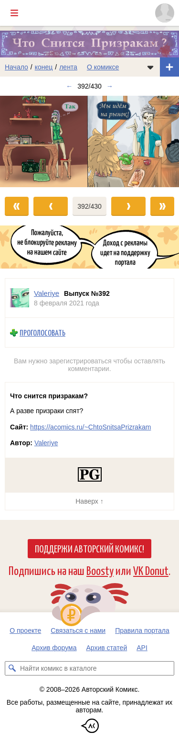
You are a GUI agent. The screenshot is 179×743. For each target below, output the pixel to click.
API (142, 648)
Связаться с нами (78, 630)
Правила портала (142, 630)
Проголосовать (42, 332)
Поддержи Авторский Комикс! (89, 548)
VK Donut (150, 570)
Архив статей (106, 648)
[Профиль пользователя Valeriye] (19, 298)
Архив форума (54, 648)
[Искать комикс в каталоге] (12, 668)
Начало (16, 67)
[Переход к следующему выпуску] (89, 141)
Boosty (100, 570)
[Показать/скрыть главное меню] (14, 13)
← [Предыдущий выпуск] (69, 86)
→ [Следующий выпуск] (109, 86)
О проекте (25, 630)
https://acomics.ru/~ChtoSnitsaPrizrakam (90, 427)
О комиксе (103, 67)
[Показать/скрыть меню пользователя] (165, 13)
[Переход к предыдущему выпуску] (22, 141)
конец (44, 67)
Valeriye (46, 443)
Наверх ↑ (89, 501)
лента (68, 67)
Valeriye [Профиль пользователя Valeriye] (46, 293)
